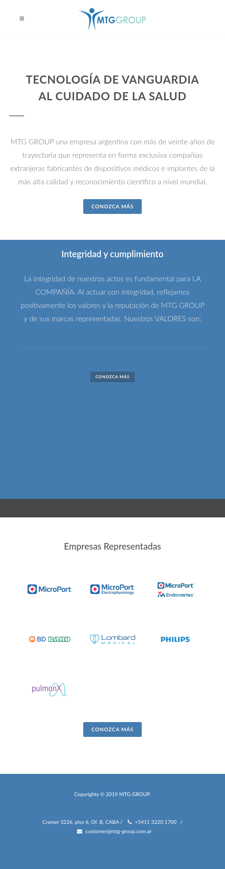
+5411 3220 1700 (152, 822)
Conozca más (112, 376)
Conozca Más (112, 206)
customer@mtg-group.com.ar (114, 831)
